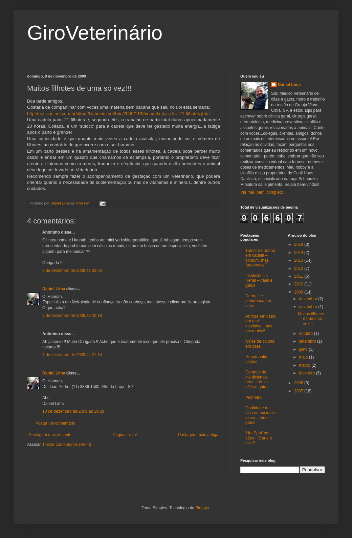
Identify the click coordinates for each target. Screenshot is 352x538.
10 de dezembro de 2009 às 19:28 (73, 411)
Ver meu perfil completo (261, 192)
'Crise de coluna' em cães (260, 343)
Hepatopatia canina (256, 359)
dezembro (308, 299)
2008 (299, 383)
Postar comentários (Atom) (67, 444)
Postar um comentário (55, 423)
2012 (299, 268)
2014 (299, 252)
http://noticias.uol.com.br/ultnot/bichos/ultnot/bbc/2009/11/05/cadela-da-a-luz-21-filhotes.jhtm (118, 113)
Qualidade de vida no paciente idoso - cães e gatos (260, 415)
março (305, 365)
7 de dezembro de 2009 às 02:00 (72, 270)
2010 (299, 284)
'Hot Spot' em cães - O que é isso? (258, 438)
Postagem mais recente (50, 434)
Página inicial (125, 434)
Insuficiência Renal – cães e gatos (258, 280)
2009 (299, 292)
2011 (299, 276)
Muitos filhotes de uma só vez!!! (311, 318)
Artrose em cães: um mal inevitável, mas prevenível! (260, 323)
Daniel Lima (53, 288)
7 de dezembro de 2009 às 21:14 (72, 354)
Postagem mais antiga (198, 434)
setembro (308, 341)
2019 (299, 244)
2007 (299, 391)
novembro (308, 306)
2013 (299, 260)
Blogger (203, 507)
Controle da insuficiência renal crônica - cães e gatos (258, 379)
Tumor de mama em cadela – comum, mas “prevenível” (260, 257)
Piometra (253, 397)
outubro (306, 333)
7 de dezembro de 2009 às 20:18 (72, 315)
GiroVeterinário (94, 32)
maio (304, 357)
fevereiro (307, 373)
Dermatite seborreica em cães (258, 301)
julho (304, 349)
